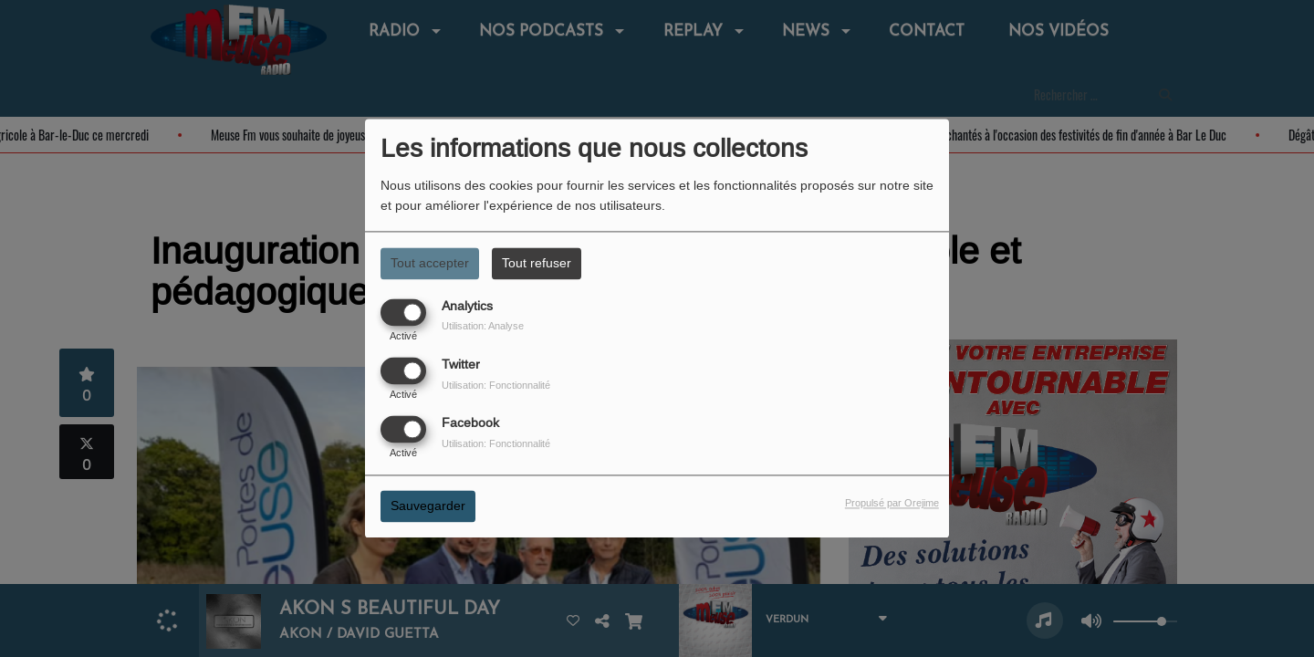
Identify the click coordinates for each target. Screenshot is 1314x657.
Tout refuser (536, 263)
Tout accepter (430, 263)
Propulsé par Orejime (892, 503)
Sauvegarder (428, 506)
